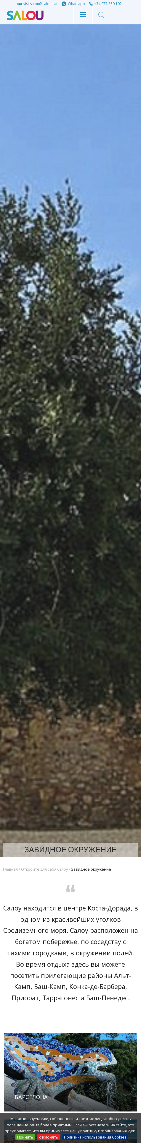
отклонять (48, 1137)
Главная (10, 869)
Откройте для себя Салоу (44, 869)
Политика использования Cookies (95, 1137)
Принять (25, 1137)
